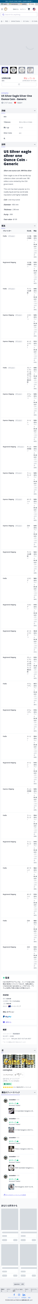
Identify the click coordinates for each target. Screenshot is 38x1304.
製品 (6, 21)
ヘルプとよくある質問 (17, 1290)
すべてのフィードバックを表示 (15, 1195)
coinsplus (4, 93)
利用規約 (23, 1297)
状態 (29, 1297)
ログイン (23, 9)
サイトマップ (34, 1290)
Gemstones (13, 4)
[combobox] (19, 14)
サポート (27, 1290)
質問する (7, 1022)
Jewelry (23, 4)
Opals (4, 4)
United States (15, 21)
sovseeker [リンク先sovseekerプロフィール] (12, 1100)
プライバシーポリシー (14, 1297)
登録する (16, 9)
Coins (31, 4)
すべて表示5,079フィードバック (17, 1087)
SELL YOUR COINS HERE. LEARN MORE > (19, 1)
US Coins (26, 21)
